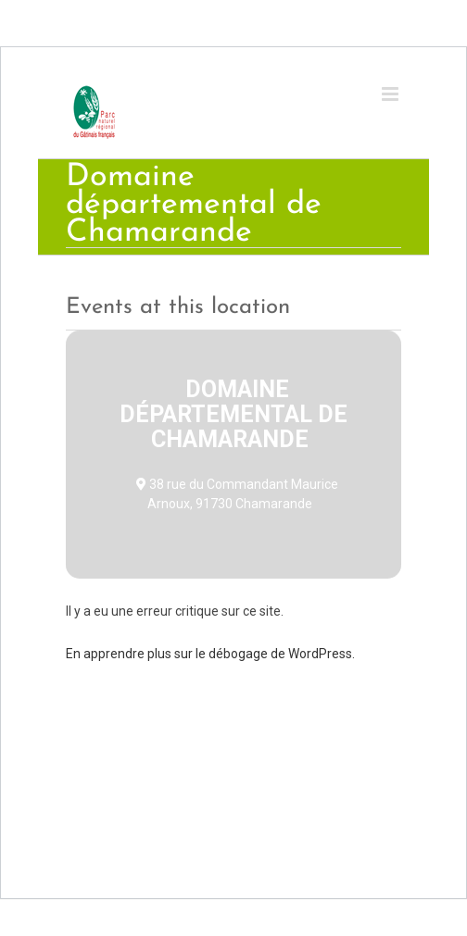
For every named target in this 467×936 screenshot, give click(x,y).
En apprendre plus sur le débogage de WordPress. (210, 653)
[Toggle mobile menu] (391, 94)
